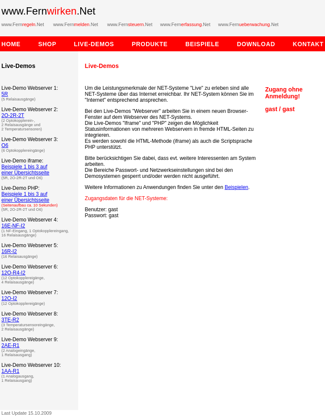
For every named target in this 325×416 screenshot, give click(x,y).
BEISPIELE (211, 44)
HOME (10, 44)
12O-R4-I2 (13, 273)
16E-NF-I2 (13, 226)
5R (4, 94)
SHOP (47, 44)
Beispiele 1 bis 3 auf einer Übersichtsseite (25, 170)
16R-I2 (9, 251)
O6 (4, 145)
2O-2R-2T (12, 115)
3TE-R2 (10, 320)
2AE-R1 (10, 345)
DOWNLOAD (265, 44)
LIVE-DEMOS (103, 44)
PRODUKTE (158, 44)
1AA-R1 (10, 371)
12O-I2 (9, 298)
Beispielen (236, 187)
